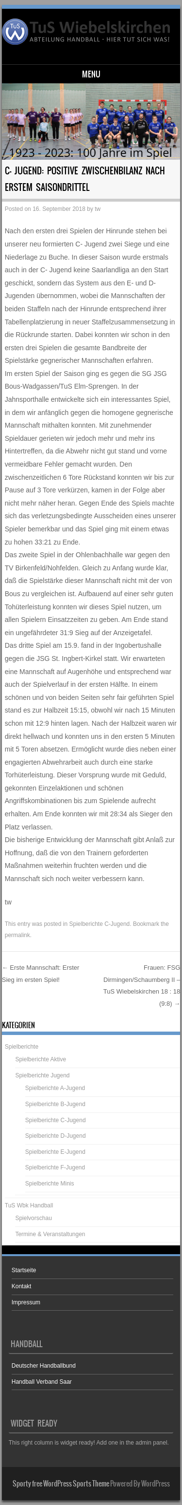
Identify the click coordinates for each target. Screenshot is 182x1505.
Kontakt (22, 1286)
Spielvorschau (33, 1218)
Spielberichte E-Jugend (55, 1151)
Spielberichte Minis (49, 1183)
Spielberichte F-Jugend (55, 1167)
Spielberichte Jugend (42, 1075)
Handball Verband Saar (42, 1381)
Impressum (26, 1302)
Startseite (24, 1270)
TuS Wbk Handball (29, 1205)
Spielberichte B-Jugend (55, 1104)
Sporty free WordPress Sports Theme (61, 1483)
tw (97, 209)
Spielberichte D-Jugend (55, 1135)
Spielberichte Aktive (40, 1059)
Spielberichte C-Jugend (99, 924)
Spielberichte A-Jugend (55, 1088)
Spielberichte (21, 1046)
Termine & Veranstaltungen (50, 1234)
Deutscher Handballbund (44, 1365)
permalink (17, 935)
